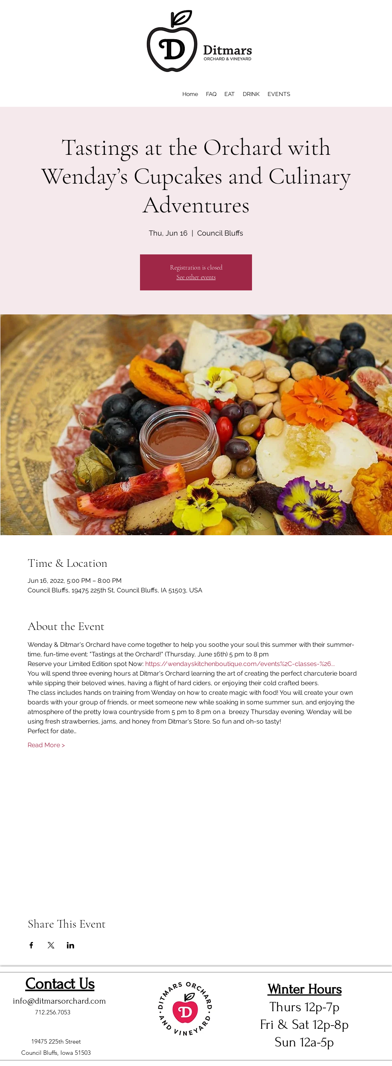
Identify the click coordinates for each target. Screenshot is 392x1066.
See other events (196, 277)
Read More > (46, 745)
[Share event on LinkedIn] (70, 945)
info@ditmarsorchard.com (59, 1001)
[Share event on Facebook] (31, 945)
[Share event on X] (51, 945)
